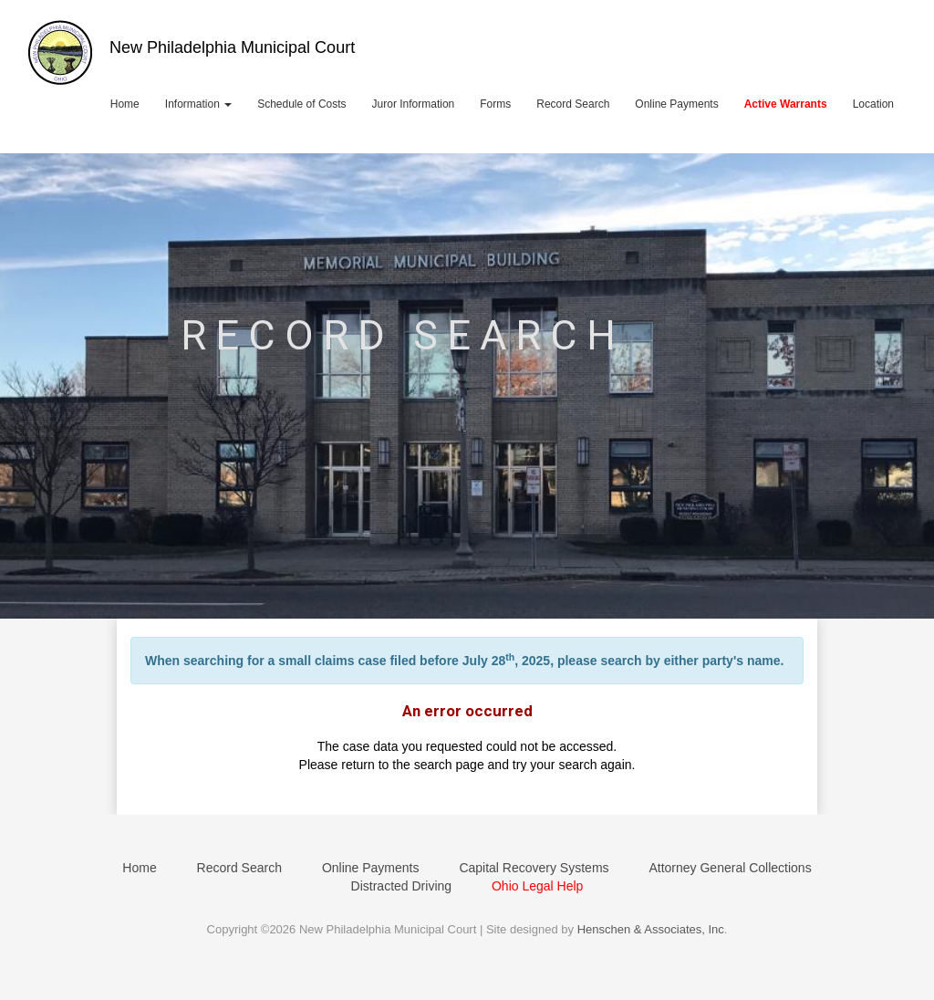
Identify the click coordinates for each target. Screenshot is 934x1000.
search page (449, 764)
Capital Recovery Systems (533, 867)
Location (873, 104)
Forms (495, 104)
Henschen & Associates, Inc (650, 929)
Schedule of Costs (301, 104)
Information (198, 104)
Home (125, 104)
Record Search (572, 104)
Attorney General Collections (730, 867)
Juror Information (413, 104)
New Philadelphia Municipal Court (232, 47)
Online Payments (676, 104)
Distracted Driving (401, 886)
